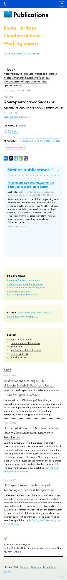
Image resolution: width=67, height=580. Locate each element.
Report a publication (13, 53)
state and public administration (23, 294)
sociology (26, 290)
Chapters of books (23, 35)
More (35, 317)
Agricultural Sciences (21, 339)
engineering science (17, 283)
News (7, 369)
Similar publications (28, 170)
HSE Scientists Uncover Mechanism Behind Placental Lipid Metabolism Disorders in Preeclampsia (31, 432)
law (29, 287)
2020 (16, 317)
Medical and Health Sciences (26, 350)
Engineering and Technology (25, 342)
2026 (26, 312)
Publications (30, 14)
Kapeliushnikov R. (12, 116)
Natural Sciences (19, 353)
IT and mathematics (17, 287)
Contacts (24, 566)
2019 (22, 317)
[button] (8, 175)
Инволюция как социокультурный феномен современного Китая (31, 184)
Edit (61, 576)
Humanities (16, 346)
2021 (9, 317)
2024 (38, 312)
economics (34, 280)
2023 (44, 312)
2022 (50, 312)
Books (10, 28)
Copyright (36, 566)
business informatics (17, 280)
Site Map (8, 572)
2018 (28, 317)
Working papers (21, 43)
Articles (28, 28)
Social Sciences (19, 357)
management (39, 287)
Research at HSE (31, 53)
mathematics (13, 290)
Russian (22, 125)
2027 (20, 312)
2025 (32, 312)
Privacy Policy (49, 566)
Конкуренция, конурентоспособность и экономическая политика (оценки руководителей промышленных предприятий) (30, 79)
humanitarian (36, 283)
